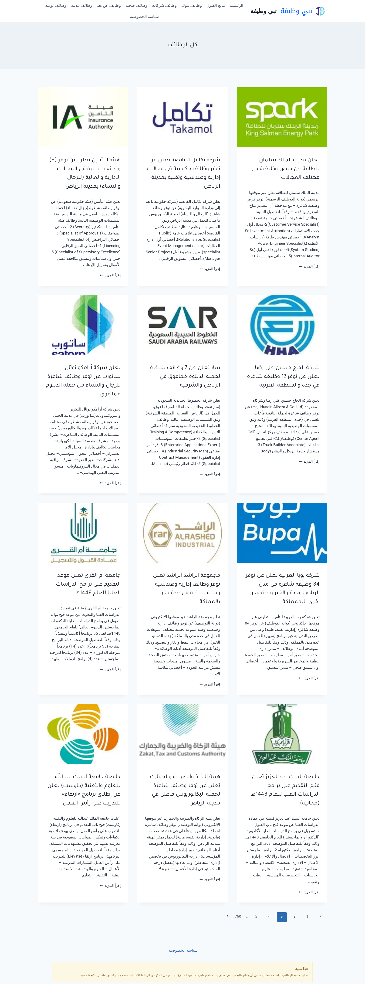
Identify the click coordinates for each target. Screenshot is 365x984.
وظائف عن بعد (109, 5)
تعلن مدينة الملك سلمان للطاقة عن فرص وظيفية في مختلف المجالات (285, 169)
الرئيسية (236, 5)
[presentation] (282, 117)
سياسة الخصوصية (144, 16)
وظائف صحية (136, 5)
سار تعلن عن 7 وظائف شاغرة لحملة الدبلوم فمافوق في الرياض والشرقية (185, 377)
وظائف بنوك (192, 5)
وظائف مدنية (81, 5)
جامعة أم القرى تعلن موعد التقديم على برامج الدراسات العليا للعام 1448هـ (88, 584)
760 (238, 917)
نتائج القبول (215, 5)
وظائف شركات (164, 5)
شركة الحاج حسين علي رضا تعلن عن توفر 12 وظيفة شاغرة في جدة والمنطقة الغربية (283, 377)
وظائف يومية (55, 5)
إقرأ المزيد (309, 266)
